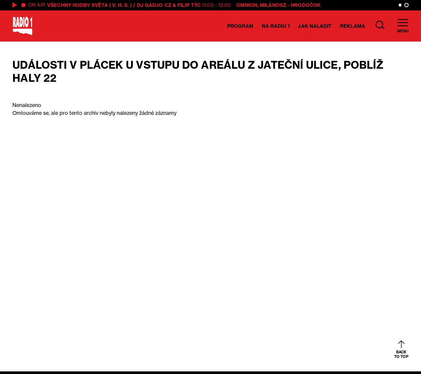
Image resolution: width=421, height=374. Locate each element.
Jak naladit (314, 26)
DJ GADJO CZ (154, 5)
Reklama (352, 26)
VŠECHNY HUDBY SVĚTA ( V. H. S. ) (89, 5)
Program (240, 26)
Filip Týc (189, 5)
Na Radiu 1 (276, 26)
